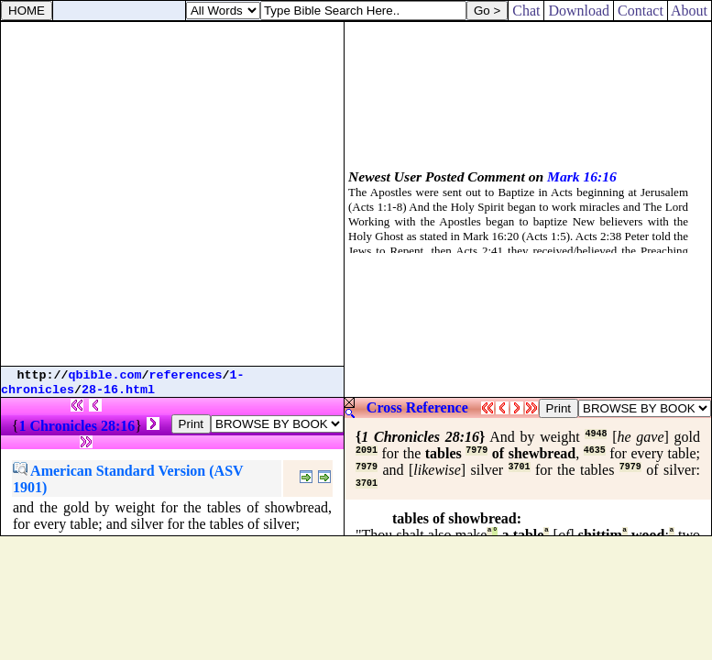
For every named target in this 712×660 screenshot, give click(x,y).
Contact (640, 10)
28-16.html (118, 390)
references (186, 375)
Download (578, 10)
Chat (526, 10)
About (689, 10)
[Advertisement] (172, 194)
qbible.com (105, 375)
